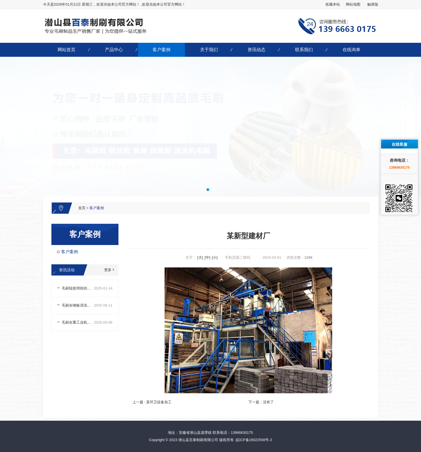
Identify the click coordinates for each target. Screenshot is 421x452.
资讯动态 (256, 49)
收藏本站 (332, 4)
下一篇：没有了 (261, 402)
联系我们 (304, 49)
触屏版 (372, 4)
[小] (215, 257)
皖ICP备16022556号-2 (254, 440)
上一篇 (152, 402)
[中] (207, 257)
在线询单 (351, 49)
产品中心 (114, 49)
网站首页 (66, 49)
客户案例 (161, 49)
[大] (200, 257)
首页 (81, 208)
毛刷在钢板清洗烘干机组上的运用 (78, 305)
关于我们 (209, 49)
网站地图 (353, 4)
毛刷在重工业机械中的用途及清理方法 (78, 322)
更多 (107, 270)
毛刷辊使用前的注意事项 (78, 288)
